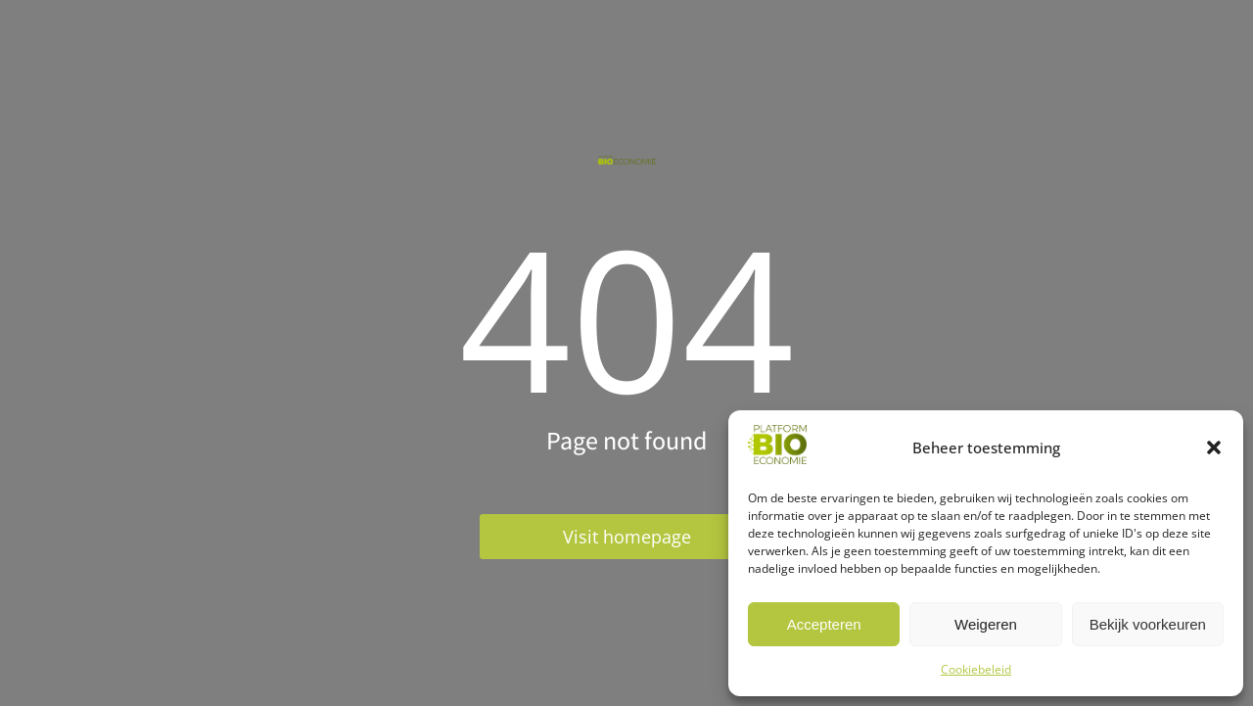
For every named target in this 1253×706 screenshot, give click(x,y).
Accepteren (824, 624)
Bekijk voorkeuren (1148, 624)
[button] (1214, 447)
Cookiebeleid (976, 669)
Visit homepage (627, 536)
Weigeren (985, 624)
